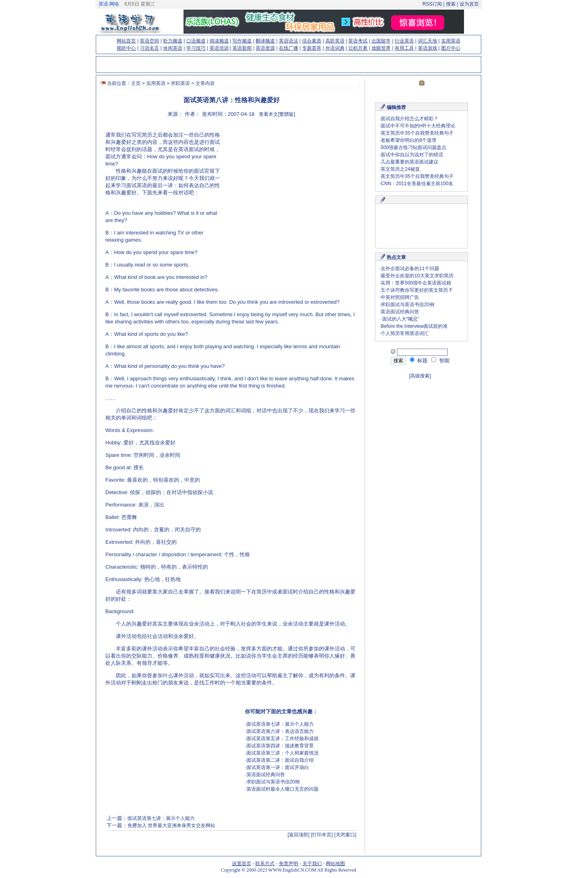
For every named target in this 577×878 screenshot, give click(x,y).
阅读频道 (219, 41)
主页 (136, 83)
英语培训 (219, 48)
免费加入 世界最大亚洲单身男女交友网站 (171, 825)
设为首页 (469, 4)
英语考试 (357, 41)
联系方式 (264, 863)
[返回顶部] (299, 835)
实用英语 (450, 41)
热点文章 (396, 257)
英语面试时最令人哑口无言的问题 (282, 789)
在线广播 (288, 48)
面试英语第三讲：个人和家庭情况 (282, 753)
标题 (419, 360)
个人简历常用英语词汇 (405, 333)
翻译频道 (265, 41)
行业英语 (404, 41)
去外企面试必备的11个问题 (410, 268)
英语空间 (149, 41)
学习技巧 (196, 48)
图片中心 (450, 48)
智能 (440, 360)
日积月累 (357, 48)
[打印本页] (322, 835)
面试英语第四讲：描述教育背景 (280, 746)
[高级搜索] (420, 376)
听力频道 (172, 41)
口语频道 (196, 41)
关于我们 (312, 863)
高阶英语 (335, 41)
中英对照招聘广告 (400, 297)
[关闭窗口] (345, 835)
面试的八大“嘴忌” (400, 319)
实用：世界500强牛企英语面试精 (416, 283)
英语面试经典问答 (265, 774)
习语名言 (149, 48)
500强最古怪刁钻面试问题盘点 (413, 147)
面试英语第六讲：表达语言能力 (280, 731)
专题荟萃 (311, 48)
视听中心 (126, 48)
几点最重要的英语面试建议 (409, 162)
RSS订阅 (432, 4)
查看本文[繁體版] (277, 114)
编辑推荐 (396, 107)
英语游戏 (427, 48)
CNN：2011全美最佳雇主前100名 (417, 183)
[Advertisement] (288, 182)
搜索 (450, 4)
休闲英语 (172, 48)
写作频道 (242, 41)
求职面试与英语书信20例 (273, 782)
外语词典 (335, 48)
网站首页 (126, 41)
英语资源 (265, 48)
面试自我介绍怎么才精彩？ (409, 118)
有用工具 (404, 48)
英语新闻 (242, 48)
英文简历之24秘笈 (400, 169)
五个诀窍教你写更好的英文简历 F (416, 290)
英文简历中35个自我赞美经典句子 (417, 133)
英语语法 (288, 41)
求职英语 (180, 83)
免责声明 (288, 863)
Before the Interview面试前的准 (414, 326)
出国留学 (381, 41)
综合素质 (311, 41)
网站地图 (335, 863)
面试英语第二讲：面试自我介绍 (280, 760)
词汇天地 (427, 41)
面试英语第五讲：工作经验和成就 (282, 738)
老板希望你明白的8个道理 (408, 140)
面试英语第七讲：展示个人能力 (280, 724)
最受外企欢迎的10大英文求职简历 (417, 276)
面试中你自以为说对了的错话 (412, 154)
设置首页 (241, 863)
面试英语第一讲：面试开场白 (277, 767)
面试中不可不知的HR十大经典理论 (418, 126)
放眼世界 (381, 48)
